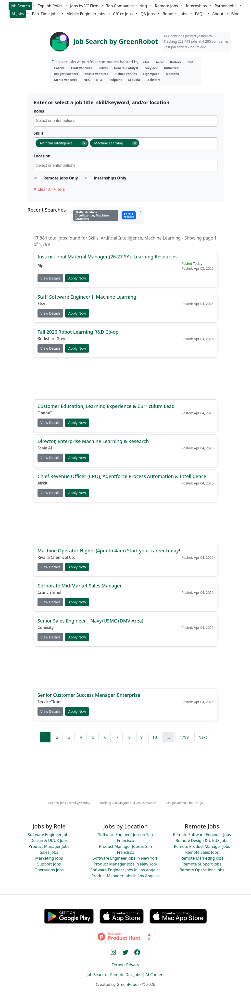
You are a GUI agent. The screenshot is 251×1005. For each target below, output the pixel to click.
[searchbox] (126, 121)
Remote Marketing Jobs (202, 858)
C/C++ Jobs (123, 13)
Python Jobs (226, 6)
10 (154, 737)
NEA (87, 80)
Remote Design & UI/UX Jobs (202, 840)
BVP (190, 62)
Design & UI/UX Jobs (49, 840)
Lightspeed (151, 74)
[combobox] (125, 121)
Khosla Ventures (96, 74)
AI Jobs (18, 13)
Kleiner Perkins (125, 74)
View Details (50, 278)
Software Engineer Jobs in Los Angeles (125, 870)
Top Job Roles (50, 6)
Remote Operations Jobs (202, 870)
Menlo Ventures (65, 80)
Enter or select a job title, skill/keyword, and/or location (101, 102)
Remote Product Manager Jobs (202, 846)
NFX (99, 80)
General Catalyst (126, 68)
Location (42, 156)
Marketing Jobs (49, 858)
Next (203, 737)
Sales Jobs (49, 852)
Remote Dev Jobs (125, 974)
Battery (175, 62)
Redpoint (115, 80)
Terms (117, 964)
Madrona (172, 74)
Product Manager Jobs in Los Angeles (125, 875)
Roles (39, 111)
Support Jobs (49, 864)
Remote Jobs (166, 6)
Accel (159, 62)
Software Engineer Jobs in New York (125, 858)
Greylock (151, 68)
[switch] (37, 178)
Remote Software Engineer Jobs (202, 834)
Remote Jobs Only (60, 178)
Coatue (59, 68)
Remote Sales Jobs (202, 852)
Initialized (171, 68)
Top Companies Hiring (126, 6)
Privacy (132, 964)
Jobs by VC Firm (84, 6)
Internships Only (110, 178)
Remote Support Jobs (202, 864)
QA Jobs (147, 13)
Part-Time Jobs (45, 13)
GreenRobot (128, 984)
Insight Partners (66, 74)
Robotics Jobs (175, 13)
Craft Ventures (81, 68)
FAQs (199, 13)
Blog (235, 13)
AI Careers (154, 974)
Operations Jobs (48, 870)
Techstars (153, 80)
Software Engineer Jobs (49, 834)
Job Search (20, 6)
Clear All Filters (49, 189)
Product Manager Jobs (49, 846)
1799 (184, 737)
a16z (146, 62)
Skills (39, 133)
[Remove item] (84, 143)
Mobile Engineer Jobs (85, 13)
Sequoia (134, 80)
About (217, 13)
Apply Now (77, 278)
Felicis (103, 68)
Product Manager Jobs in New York (125, 864)
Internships (196, 6)
